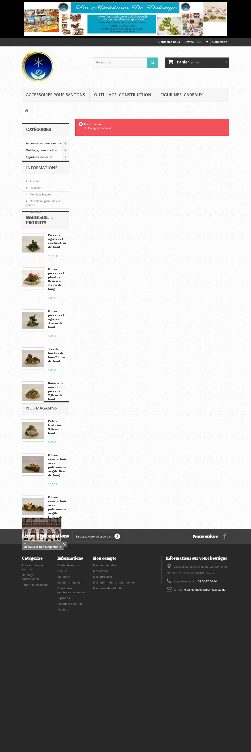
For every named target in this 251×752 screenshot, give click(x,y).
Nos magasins (41, 582)
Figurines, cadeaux (181, 94)
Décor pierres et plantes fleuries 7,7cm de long (56, 301)
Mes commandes (104, 679)
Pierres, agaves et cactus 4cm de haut (57, 262)
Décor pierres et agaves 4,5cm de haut (56, 341)
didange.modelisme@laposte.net (205, 704)
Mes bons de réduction (108, 702)
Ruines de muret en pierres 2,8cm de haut (56, 413)
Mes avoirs (100, 685)
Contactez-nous (169, 42)
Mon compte (104, 672)
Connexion (219, 42)
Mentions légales (40, 199)
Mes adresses (102, 691)
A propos (35, 216)
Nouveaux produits (37, 242)
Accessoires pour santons (55, 94)
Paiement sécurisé (41, 223)
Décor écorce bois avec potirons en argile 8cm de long (57, 487)
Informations (41, 174)
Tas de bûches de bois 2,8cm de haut (56, 377)
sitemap (62, 724)
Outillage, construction (122, 94)
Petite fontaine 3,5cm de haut (55, 449)
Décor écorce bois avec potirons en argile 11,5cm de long (57, 531)
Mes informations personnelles (114, 697)
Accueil (34, 186)
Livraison (35, 192)
